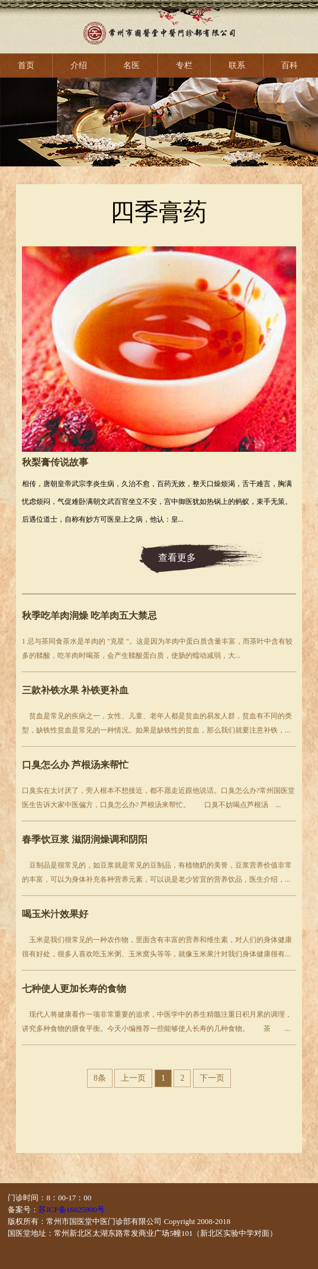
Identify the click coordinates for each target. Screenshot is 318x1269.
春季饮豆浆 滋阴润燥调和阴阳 (84, 839)
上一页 (133, 1078)
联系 (237, 65)
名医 (131, 65)
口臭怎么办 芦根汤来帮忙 (75, 765)
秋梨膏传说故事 (55, 462)
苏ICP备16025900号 (71, 1209)
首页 (26, 65)
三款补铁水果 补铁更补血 (75, 690)
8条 (100, 1078)
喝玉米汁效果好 (55, 914)
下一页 (212, 1078)
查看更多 (177, 557)
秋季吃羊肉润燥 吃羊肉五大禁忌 (89, 616)
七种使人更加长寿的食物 (74, 989)
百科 (289, 65)
